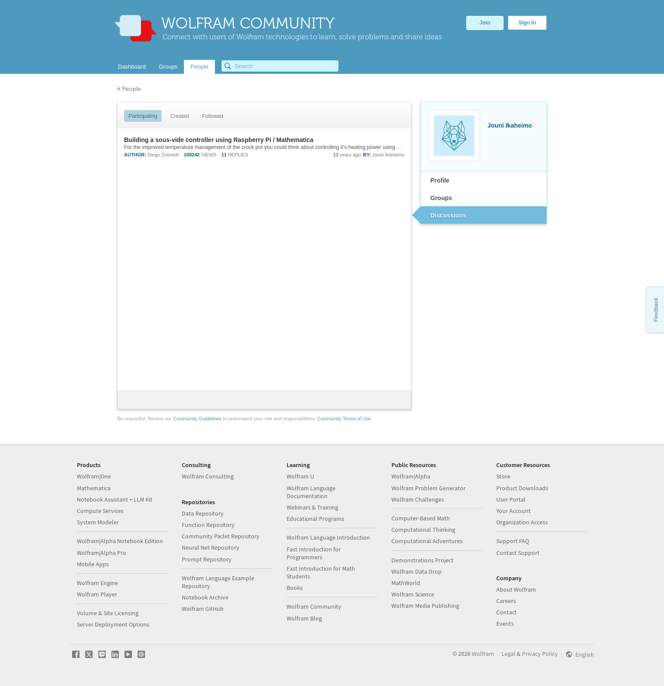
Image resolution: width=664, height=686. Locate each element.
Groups (441, 197)
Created (179, 116)
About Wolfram (516, 589)
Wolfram (483, 654)
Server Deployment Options (113, 624)
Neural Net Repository (210, 547)
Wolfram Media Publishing (425, 606)
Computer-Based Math (420, 518)
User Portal (511, 499)
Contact (506, 612)
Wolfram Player (97, 594)
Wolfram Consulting (208, 476)
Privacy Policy (540, 654)
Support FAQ (512, 541)
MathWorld (405, 583)
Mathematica (94, 488)
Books (295, 588)
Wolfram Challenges (417, 499)
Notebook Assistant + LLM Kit (114, 499)
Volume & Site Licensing (107, 613)
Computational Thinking (423, 530)
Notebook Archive (205, 597)
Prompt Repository (207, 559)
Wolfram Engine (97, 583)
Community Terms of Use (344, 418)
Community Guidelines (197, 418)
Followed (212, 116)
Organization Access (522, 522)
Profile (440, 180)
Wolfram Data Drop (416, 571)
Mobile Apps (93, 564)
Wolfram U (300, 476)
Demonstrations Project (422, 560)
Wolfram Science (412, 594)
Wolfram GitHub (203, 609)
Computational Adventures (427, 541)
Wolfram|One (94, 476)
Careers (506, 601)
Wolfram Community (314, 606)
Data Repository (203, 513)
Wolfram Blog (304, 618)
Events (505, 623)
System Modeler (98, 522)
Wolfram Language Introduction (328, 537)
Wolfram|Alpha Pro (101, 553)
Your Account (513, 511)
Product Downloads (522, 488)
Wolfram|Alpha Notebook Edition (120, 541)
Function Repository (208, 525)
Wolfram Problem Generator (428, 488)
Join (485, 23)
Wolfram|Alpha (410, 476)
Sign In (527, 23)
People (129, 89)
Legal (508, 654)
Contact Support (518, 553)
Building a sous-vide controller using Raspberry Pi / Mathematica (218, 139)
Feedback (656, 310)
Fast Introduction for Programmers (314, 553)
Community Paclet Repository (220, 536)
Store (503, 476)
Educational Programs (315, 519)
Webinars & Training (312, 507)
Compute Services (100, 511)
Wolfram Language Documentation (311, 492)
